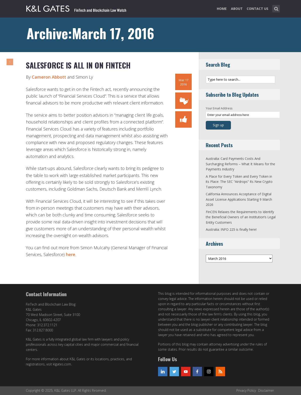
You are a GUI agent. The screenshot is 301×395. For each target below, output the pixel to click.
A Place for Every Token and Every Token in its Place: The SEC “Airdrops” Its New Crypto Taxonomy (239, 181)
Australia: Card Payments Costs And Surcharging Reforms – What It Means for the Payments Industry (240, 163)
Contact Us (257, 8)
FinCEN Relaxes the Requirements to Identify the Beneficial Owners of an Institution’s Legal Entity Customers (241, 217)
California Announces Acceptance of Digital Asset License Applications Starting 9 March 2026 (239, 199)
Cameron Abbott (49, 77)
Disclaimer (266, 390)
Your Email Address (219, 108)
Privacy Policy (246, 390)
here (70, 254)
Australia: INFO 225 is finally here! (231, 229)
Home (222, 8)
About (237, 8)
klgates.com (62, 364)
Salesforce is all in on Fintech (78, 65)
